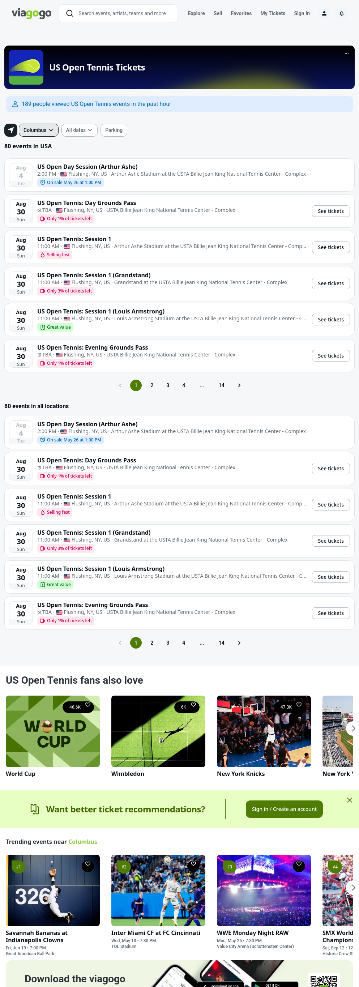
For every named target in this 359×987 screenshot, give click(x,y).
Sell (218, 13)
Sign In (302, 13)
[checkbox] (114, 130)
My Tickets (272, 13)
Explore (196, 13)
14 (222, 385)
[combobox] (39, 130)
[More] (346, 53)
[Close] (349, 800)
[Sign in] (324, 13)
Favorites (241, 13)
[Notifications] (341, 13)
